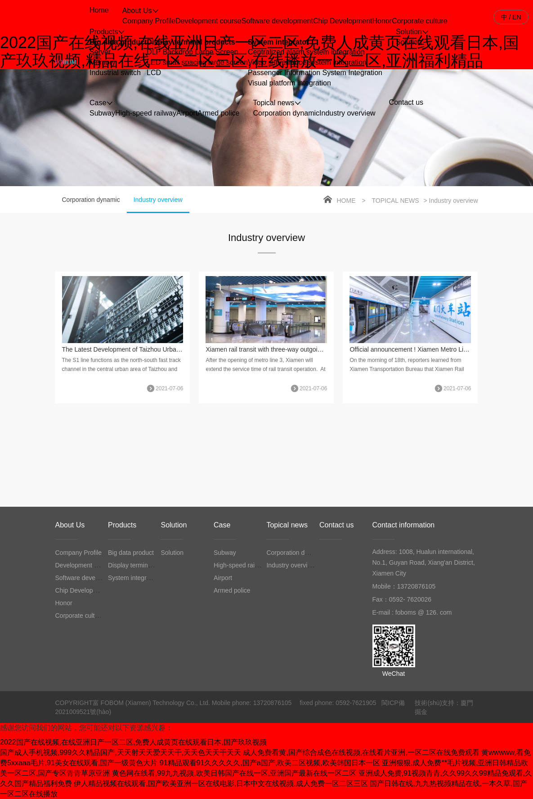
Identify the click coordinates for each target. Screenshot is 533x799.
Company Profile (148, 21)
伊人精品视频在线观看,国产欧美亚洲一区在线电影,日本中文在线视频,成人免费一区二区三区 (220, 783)
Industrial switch (115, 72)
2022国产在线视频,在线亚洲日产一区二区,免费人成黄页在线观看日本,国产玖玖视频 (133, 742)
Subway (102, 113)
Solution (409, 42)
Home (346, 200)
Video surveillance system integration (307, 62)
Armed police (218, 113)
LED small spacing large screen (197, 62)
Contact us (336, 525)
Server (100, 52)
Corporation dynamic (286, 113)
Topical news (395, 200)
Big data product (118, 42)
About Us (70, 525)
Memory (103, 62)
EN (516, 17)
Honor (382, 21)
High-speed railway (145, 113)
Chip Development (342, 21)
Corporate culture (420, 21)
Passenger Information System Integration (315, 72)
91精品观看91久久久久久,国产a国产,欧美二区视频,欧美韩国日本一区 (270, 763)
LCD (154, 72)
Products (122, 525)
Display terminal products (191, 42)
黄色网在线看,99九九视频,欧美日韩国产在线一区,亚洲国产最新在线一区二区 (234, 773)
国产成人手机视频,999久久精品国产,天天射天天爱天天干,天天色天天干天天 (120, 752)
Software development (277, 21)
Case (222, 525)
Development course (208, 21)
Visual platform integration (289, 83)
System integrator (278, 42)
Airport (186, 113)
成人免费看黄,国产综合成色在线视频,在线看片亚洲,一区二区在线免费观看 (361, 752)
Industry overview (347, 113)
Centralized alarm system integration (306, 52)
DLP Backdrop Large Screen (192, 52)
